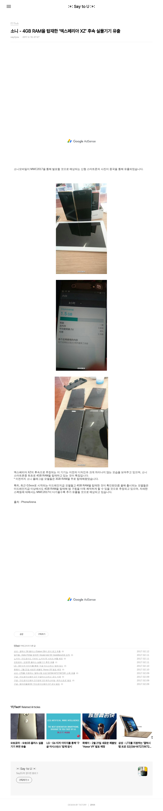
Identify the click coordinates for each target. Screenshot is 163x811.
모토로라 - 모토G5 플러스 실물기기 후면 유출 (34, 662)
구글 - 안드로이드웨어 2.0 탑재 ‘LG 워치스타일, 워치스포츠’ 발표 (42, 680)
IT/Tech (17, 646)
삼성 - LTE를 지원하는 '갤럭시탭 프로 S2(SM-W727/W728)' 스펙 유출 (44, 673)
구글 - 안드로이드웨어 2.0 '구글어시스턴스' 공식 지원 (37, 677)
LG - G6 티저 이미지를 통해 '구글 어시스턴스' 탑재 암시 (38, 666)
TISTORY (82, 805)
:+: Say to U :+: (81, 7)
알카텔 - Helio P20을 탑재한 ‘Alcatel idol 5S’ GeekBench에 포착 (42, 655)
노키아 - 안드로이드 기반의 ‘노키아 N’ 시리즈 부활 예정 (38, 659)
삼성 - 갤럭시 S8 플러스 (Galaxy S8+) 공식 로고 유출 (37, 651)
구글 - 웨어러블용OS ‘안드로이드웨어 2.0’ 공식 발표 (37, 684)
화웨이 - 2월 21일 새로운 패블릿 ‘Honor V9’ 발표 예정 (37, 669)
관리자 (92, 805)
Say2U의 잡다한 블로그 (27, 773)
